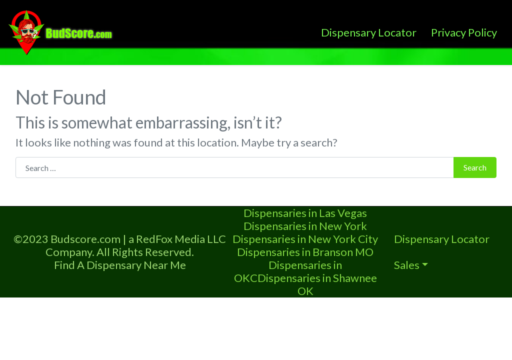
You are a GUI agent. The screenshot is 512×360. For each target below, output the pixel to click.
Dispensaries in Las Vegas (305, 213)
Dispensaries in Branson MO (305, 251)
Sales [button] (407, 265)
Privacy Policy (464, 32)
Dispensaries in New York (305, 225)
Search (475, 167)
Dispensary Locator (368, 32)
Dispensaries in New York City (305, 239)
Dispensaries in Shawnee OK (317, 284)
